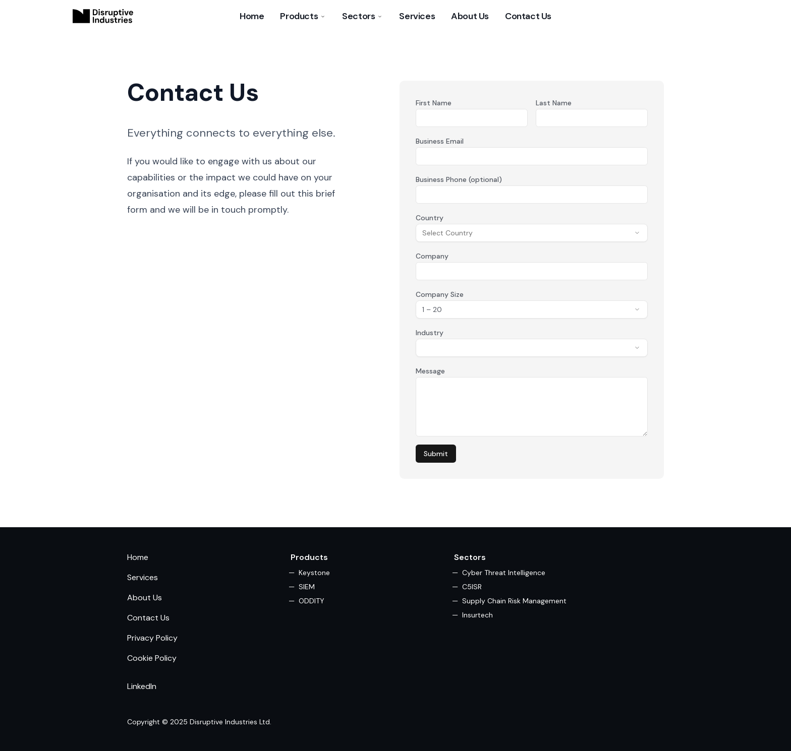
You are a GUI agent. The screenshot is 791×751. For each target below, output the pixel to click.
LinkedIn (141, 686)
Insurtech (477, 614)
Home (252, 16)
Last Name (554, 102)
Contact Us (528, 16)
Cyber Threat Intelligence (503, 572)
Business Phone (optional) (459, 179)
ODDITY (311, 600)
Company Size (440, 294)
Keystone (314, 572)
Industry (429, 332)
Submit (436, 453)
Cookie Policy (152, 658)
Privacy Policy (152, 638)
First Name (433, 102)
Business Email (440, 141)
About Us (470, 16)
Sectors (362, 16)
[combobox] (532, 233)
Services (417, 16)
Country (429, 217)
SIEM (307, 586)
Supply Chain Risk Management (514, 600)
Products (303, 16)
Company (432, 256)
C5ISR (472, 586)
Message (430, 371)
